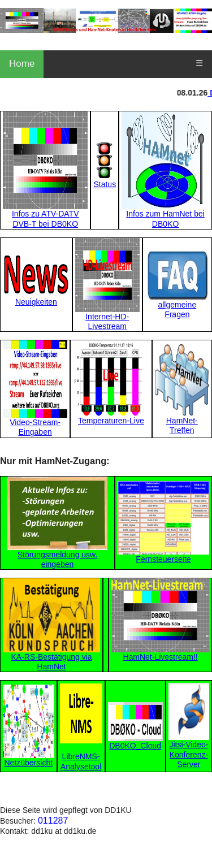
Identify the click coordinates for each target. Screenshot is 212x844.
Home (21, 63)
